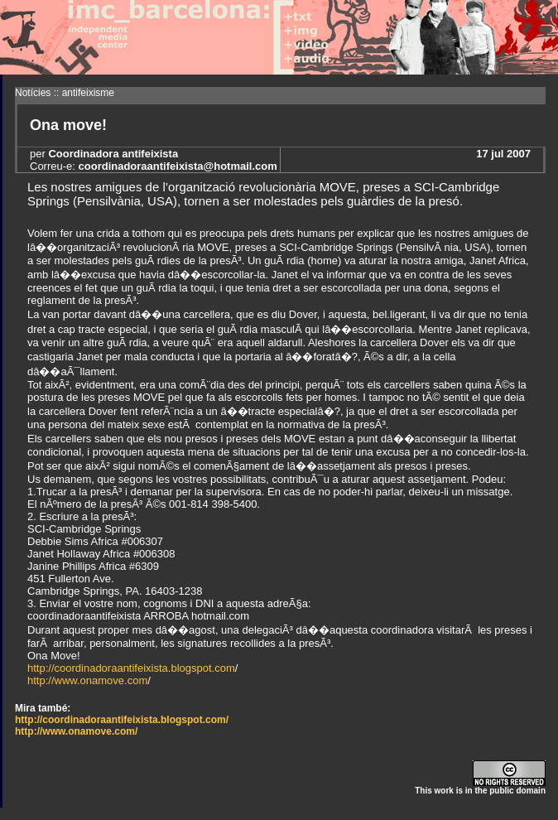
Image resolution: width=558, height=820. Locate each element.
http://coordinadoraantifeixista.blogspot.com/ (121, 720)
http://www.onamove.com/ (76, 731)
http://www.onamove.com (87, 680)
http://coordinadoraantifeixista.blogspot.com (131, 668)
